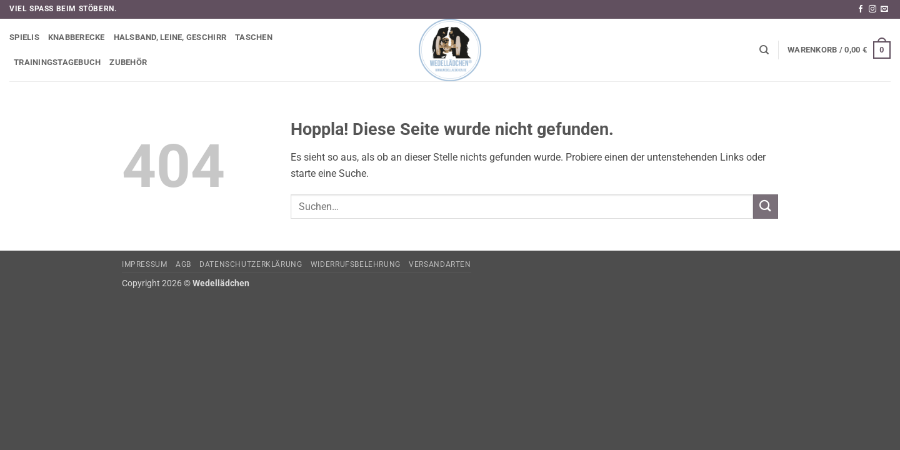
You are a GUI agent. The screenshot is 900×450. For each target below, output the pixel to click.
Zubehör (128, 62)
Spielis (24, 37)
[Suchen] (764, 50)
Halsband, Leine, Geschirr (170, 37)
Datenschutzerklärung (250, 264)
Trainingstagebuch (57, 62)
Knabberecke (76, 37)
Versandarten (440, 264)
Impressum (145, 264)
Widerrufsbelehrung (356, 264)
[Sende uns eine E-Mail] (884, 9)
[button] (839, 50)
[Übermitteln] (765, 206)
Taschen (253, 37)
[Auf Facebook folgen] (860, 9)
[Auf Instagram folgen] (872, 9)
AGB (183, 264)
